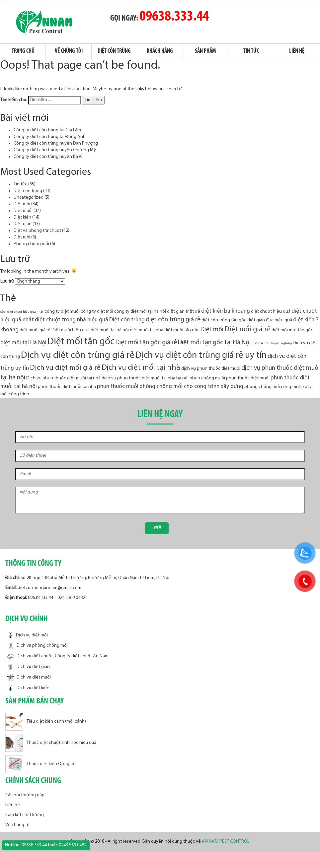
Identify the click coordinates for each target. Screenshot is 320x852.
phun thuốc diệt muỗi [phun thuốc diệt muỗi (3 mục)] (248, 378)
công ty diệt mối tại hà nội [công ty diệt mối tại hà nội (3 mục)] (140, 311)
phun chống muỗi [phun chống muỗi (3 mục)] (207, 378)
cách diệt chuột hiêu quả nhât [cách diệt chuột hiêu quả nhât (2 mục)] (21, 312)
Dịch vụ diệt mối (27, 635)
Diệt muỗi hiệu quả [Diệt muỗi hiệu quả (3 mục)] (70, 330)
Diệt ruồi (22, 237)
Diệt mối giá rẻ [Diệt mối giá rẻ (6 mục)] (247, 329)
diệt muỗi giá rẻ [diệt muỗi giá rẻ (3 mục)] (35, 330)
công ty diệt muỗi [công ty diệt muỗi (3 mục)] (62, 311)
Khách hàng (160, 51)
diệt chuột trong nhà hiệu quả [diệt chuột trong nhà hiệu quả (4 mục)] (71, 320)
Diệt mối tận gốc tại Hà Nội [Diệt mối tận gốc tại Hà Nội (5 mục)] (214, 342)
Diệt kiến (22, 217)
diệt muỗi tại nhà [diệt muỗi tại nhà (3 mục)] (146, 330)
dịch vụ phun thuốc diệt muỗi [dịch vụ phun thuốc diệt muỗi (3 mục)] (210, 368)
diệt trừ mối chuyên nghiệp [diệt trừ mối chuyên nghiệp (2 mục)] (272, 343)
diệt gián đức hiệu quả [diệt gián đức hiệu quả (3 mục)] (269, 320)
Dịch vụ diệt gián (28, 667)
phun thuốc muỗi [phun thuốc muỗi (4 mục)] (117, 386)
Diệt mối (22, 204)
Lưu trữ (7, 281)
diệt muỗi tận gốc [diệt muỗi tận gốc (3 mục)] (182, 330)
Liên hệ (296, 51)
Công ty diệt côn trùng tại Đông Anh (50, 136)
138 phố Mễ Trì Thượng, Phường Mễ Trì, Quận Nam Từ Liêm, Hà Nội (105, 577)
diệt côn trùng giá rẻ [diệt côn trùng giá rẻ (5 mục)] (173, 319)
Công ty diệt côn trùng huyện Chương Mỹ (55, 150)
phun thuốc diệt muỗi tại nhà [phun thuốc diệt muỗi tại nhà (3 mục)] (67, 386)
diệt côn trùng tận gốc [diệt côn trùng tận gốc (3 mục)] (223, 320)
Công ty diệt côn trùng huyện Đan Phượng (56, 143)
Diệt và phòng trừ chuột (37, 230)
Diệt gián (23, 224)
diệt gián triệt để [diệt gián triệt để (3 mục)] (183, 311)
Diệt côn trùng (114, 51)
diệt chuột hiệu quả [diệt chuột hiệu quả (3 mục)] (270, 311)
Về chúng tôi (69, 51)
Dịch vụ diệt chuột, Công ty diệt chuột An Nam (58, 656)
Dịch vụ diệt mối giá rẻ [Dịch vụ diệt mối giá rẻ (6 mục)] (65, 367)
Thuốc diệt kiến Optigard (40, 763)
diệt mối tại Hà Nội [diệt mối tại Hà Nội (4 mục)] (23, 343)
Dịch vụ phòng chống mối (37, 645)
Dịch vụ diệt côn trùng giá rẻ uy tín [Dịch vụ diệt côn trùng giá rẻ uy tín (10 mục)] (201, 355)
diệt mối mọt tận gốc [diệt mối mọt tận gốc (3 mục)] (292, 330)
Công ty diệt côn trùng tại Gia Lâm (47, 130)
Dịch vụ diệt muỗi (29, 677)
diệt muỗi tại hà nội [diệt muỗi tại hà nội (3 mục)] (110, 330)
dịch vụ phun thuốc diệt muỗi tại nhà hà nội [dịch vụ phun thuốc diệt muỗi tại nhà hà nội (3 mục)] (145, 378)
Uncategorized (28, 197)
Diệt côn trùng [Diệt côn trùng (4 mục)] (127, 320)
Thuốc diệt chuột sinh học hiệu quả (50, 742)
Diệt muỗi (23, 210)
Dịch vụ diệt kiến (28, 688)
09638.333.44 (174, 16)
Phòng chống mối (31, 243)
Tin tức (251, 51)
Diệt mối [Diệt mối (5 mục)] (211, 329)
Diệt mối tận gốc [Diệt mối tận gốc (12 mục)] (81, 342)
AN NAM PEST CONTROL (226, 841)
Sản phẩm (205, 51)
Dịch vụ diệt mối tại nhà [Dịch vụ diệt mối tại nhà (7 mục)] (141, 368)
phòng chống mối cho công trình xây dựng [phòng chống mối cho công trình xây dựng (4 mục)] (191, 386)
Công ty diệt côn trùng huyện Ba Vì (48, 156)
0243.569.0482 (71, 597)
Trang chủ (23, 51)
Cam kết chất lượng (24, 815)
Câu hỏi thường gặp (24, 795)
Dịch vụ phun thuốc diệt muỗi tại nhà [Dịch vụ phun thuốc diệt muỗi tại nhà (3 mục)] (63, 378)
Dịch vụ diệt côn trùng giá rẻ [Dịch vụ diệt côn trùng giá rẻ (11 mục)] (77, 355)
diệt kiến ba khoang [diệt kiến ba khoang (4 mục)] (225, 311)
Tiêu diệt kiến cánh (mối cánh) (45, 721)
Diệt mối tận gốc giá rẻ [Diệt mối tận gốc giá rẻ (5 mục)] (146, 342)
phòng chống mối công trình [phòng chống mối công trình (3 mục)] (272, 386)
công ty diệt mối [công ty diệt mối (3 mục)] (97, 311)
